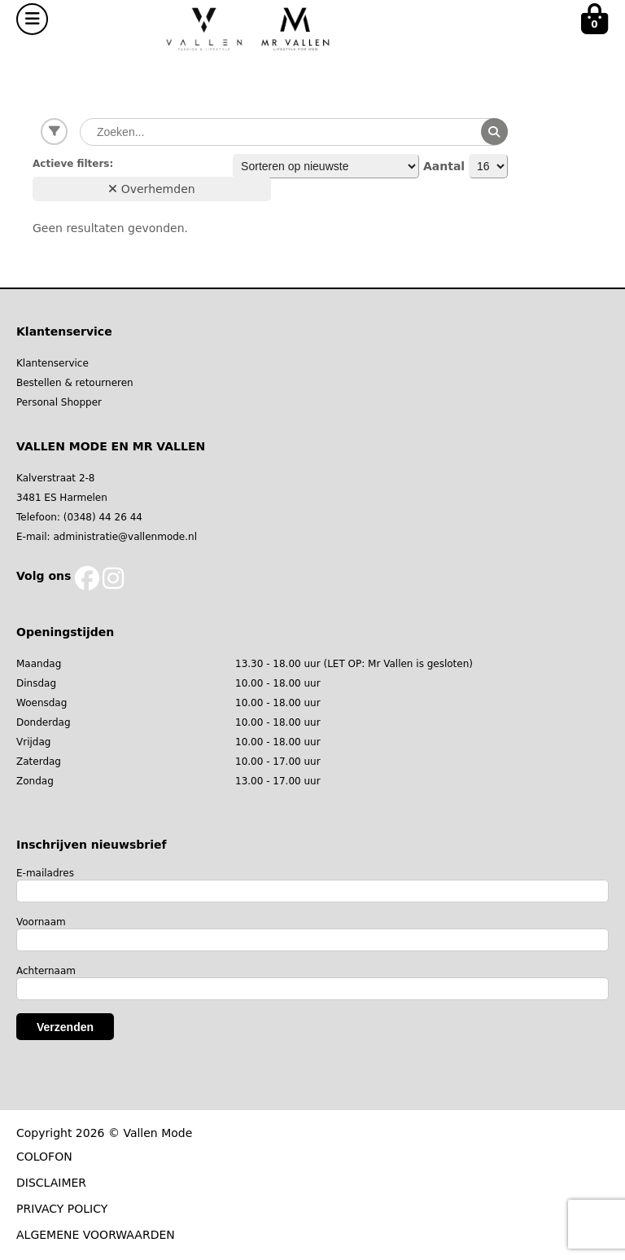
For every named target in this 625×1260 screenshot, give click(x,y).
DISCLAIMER (51, 1182)
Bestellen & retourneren (74, 383)
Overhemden (151, 188)
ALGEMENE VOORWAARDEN (95, 1234)
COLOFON (44, 1156)
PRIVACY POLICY (61, 1208)
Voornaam (41, 922)
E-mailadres (45, 873)
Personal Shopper (59, 402)
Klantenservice (52, 363)
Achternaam (46, 971)
